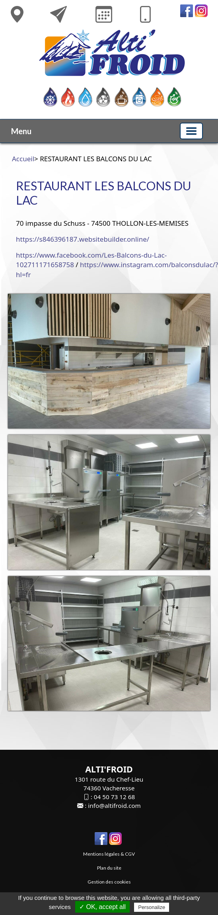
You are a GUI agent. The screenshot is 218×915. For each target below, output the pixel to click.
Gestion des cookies (109, 882)
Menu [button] (21, 131)
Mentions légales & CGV (109, 854)
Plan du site (109, 868)
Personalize (151, 907)
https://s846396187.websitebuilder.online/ (82, 239)
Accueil (23, 158)
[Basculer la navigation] (191, 131)
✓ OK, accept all (102, 906)
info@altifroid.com (114, 805)
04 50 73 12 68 (114, 797)
